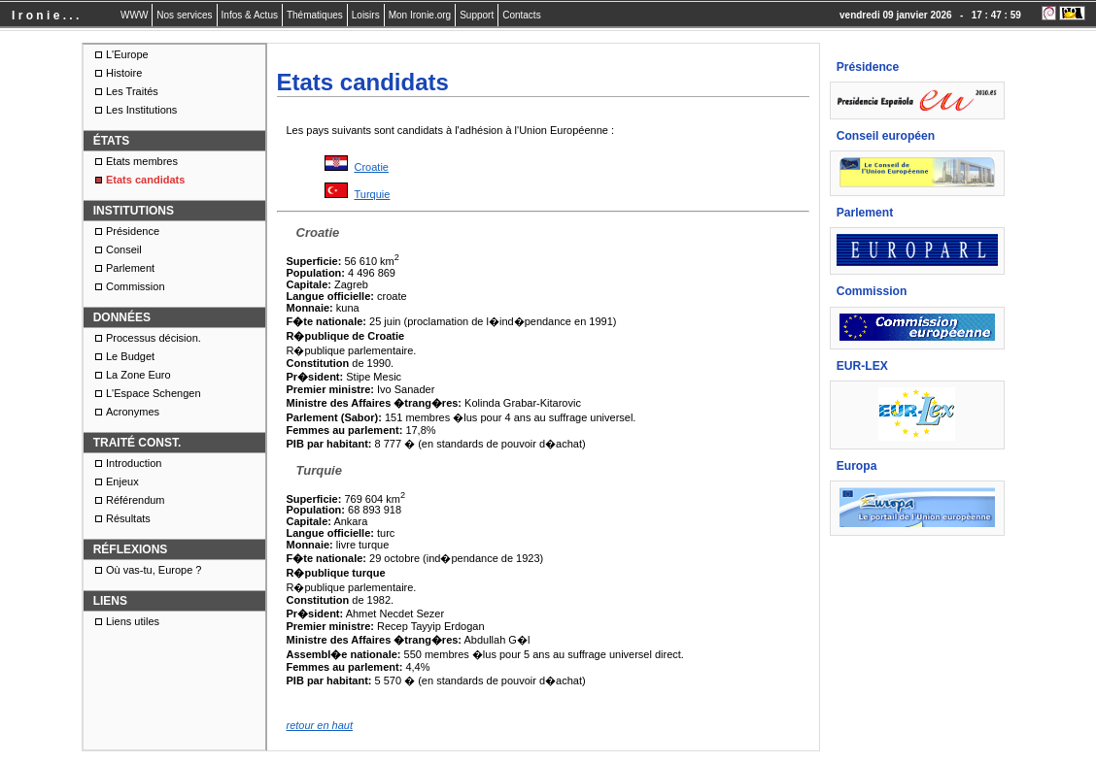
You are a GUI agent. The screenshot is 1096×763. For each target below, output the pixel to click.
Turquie (373, 194)
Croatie (372, 167)
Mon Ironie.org (420, 15)
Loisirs (366, 15)
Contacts (521, 15)
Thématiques (315, 15)
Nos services (184, 15)
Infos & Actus (250, 15)
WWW (134, 15)
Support (477, 15)
